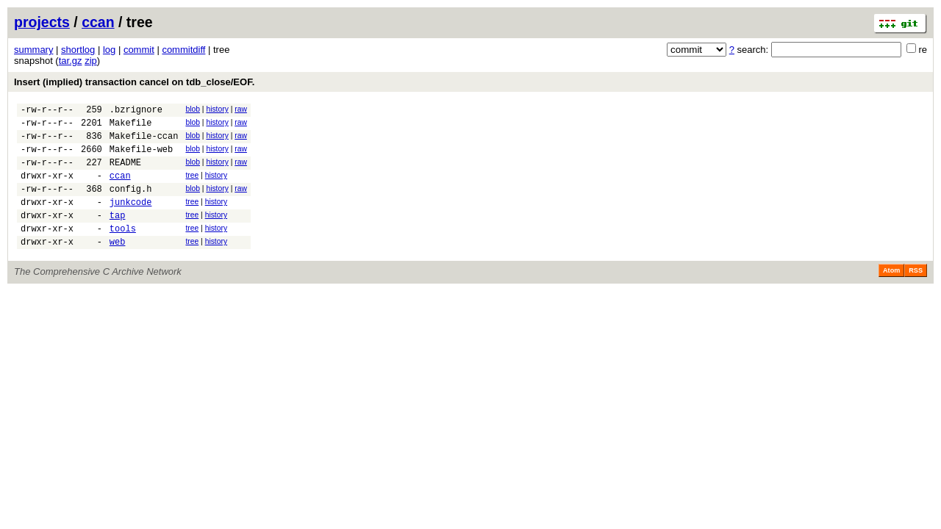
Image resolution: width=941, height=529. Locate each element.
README (125, 173)
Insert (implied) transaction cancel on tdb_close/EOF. (134, 81)
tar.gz (70, 60)
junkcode (131, 219)
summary (33, 49)
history (217, 109)
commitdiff (183, 49)
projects (42, 22)
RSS (916, 294)
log (109, 49)
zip (91, 60)
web (118, 265)
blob (192, 109)
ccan (98, 22)
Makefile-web (141, 157)
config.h (131, 204)
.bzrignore (136, 111)
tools (123, 250)
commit (139, 49)
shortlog (78, 49)
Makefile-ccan (144, 142)
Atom (891, 294)
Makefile (131, 126)
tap (118, 234)
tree (191, 186)
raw (241, 109)
